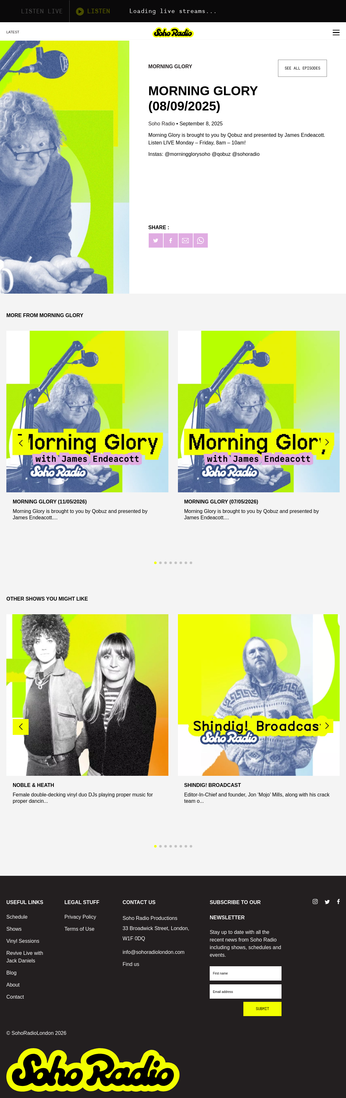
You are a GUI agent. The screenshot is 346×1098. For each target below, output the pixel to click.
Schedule (17, 917)
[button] (327, 442)
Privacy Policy (80, 917)
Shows (14, 929)
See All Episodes (302, 68)
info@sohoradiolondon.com (154, 952)
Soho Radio (162, 123)
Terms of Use (79, 929)
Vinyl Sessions (22, 941)
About (13, 985)
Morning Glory (170, 66)
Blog (11, 972)
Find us (131, 964)
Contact (15, 997)
